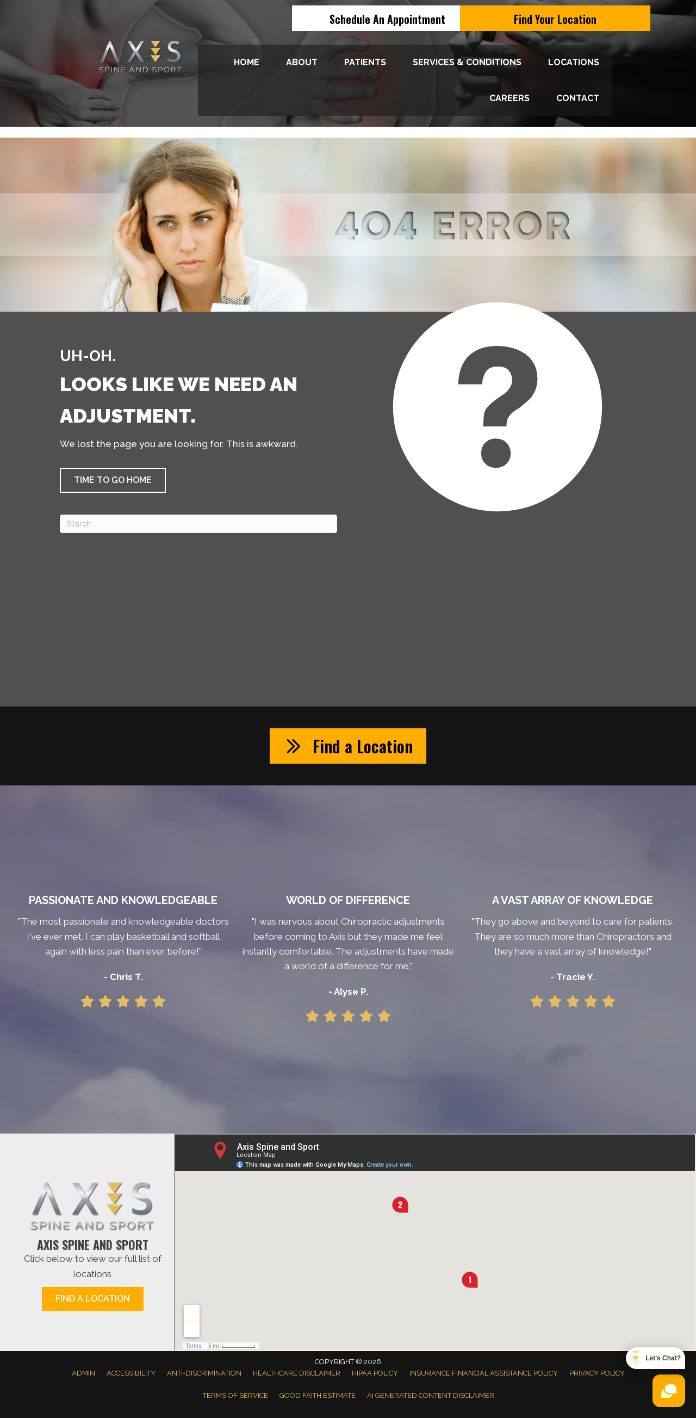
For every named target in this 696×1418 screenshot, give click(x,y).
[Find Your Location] (555, 18)
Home (246, 62)
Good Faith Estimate (317, 1395)
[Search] (198, 524)
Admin (83, 1373)
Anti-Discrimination (204, 1373)
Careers (509, 98)
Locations (573, 62)
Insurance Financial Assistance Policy (483, 1373)
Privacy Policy (597, 1373)
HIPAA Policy (375, 1373)
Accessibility (131, 1373)
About (302, 62)
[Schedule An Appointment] (387, 18)
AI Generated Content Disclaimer (430, 1395)
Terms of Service (235, 1395)
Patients (365, 62)
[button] (113, 480)
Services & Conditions (467, 62)
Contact (577, 98)
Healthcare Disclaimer (296, 1373)
